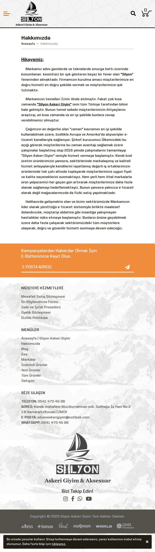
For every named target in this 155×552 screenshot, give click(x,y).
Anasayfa (28, 43)
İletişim (27, 381)
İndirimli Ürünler (34, 365)
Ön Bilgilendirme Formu (39, 302)
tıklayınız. (59, 544)
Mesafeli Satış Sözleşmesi (43, 297)
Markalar (28, 360)
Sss (24, 354)
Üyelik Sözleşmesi (36, 312)
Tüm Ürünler (31, 376)
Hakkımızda (30, 344)
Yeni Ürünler (30, 370)
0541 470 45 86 (51, 401)
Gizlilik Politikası (34, 318)
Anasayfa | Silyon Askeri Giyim (45, 338)
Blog (24, 349)
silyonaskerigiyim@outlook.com (63, 417)
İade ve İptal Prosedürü (41, 307)
